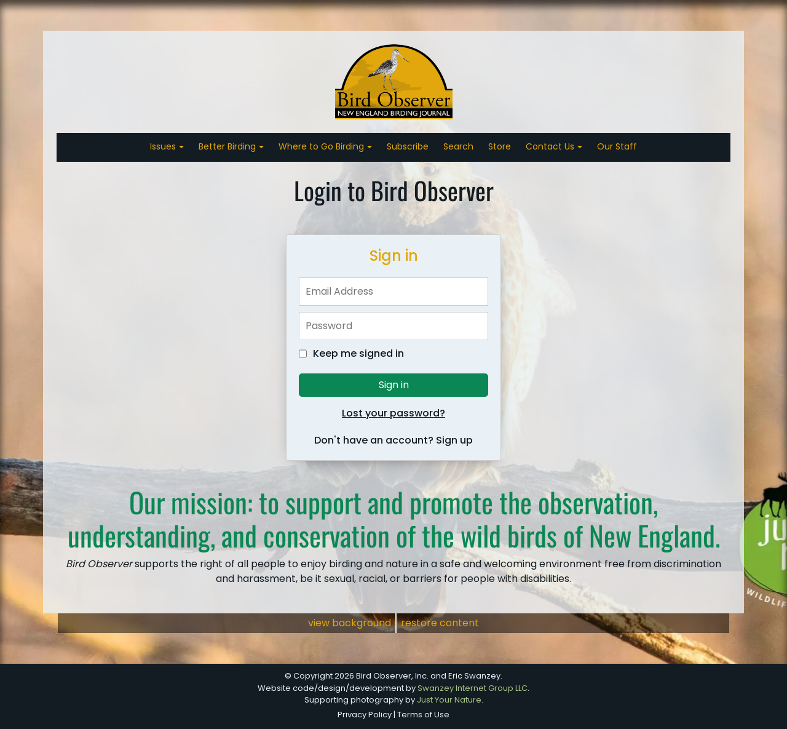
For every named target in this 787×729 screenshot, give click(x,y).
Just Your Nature (449, 700)
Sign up (454, 440)
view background (349, 623)
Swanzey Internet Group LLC (472, 688)
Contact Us (551, 146)
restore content (440, 623)
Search (458, 146)
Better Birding (228, 146)
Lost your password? (393, 413)
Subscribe (408, 146)
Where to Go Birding (322, 146)
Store (499, 146)
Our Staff (617, 146)
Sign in (394, 385)
